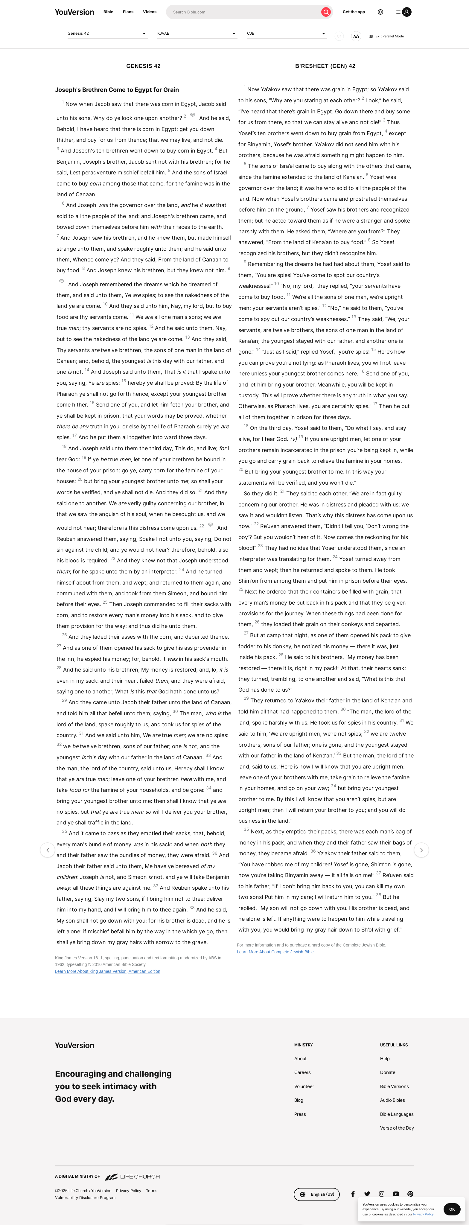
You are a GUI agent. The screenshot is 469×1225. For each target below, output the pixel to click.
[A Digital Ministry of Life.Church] (234, 1173)
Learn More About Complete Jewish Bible (275, 951)
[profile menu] (402, 12)
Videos (149, 11)
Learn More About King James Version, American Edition (107, 971)
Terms (151, 1190)
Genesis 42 (108, 33)
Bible (108, 11)
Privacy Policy (128, 1190)
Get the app (354, 11)
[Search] (242, 12)
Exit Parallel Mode (386, 36)
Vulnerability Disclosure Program (85, 1197)
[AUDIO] (339, 36)
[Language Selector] (380, 12)
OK (452, 1209)
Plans (128, 11)
